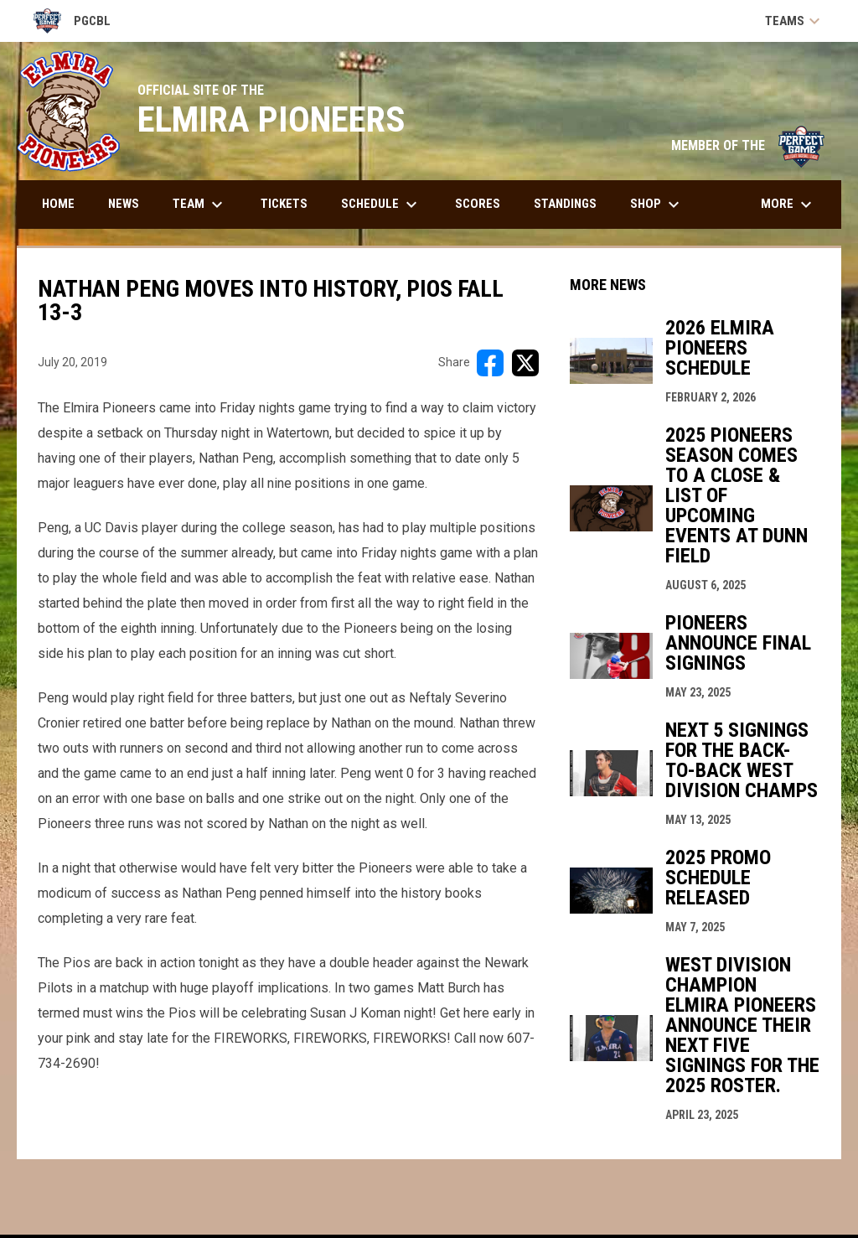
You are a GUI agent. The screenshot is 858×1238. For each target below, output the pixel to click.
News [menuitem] (123, 203)
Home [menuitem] (58, 203)
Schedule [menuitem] (381, 204)
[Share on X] (525, 363)
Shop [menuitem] (657, 204)
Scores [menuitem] (477, 203)
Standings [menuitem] (565, 203)
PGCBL (72, 21)
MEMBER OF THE (747, 145)
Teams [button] (794, 21)
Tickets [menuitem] (284, 203)
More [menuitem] (788, 204)
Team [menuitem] (200, 204)
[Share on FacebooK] (490, 363)
